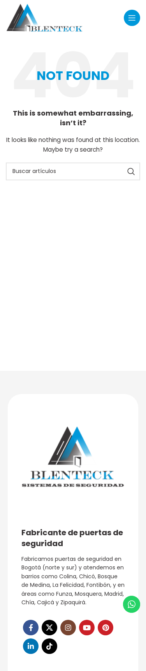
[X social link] (49, 627)
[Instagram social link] (68, 627)
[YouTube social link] (87, 627)
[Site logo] (44, 17)
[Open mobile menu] (132, 18)
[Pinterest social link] (105, 627)
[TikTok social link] (49, 646)
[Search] (73, 171)
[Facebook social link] (31, 627)
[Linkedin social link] (31, 646)
